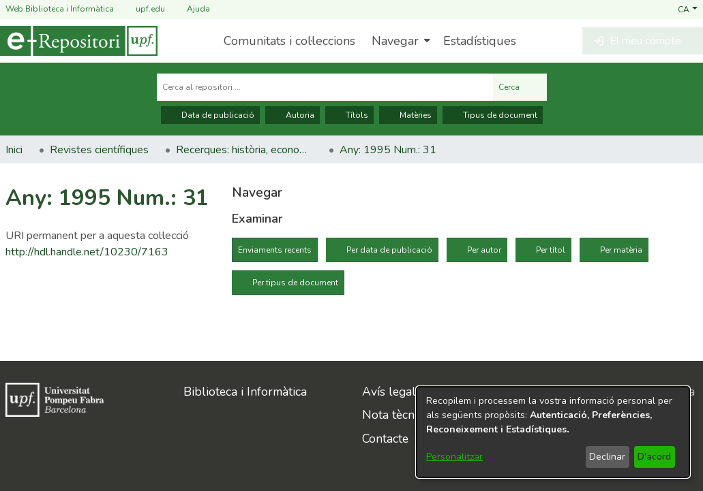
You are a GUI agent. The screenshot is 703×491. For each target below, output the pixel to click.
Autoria (292, 115)
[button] (688, 9)
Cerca (519, 87)
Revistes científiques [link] (99, 149)
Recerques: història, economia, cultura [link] (244, 149)
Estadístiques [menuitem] (479, 41)
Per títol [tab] (550, 249)
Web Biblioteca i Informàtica (59, 8)
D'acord (654, 456)
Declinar (607, 456)
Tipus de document (492, 115)
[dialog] (553, 432)
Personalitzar (454, 456)
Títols (349, 115)
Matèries (408, 115)
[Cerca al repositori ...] (325, 87)
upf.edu (142, 9)
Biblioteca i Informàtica (245, 391)
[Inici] (79, 41)
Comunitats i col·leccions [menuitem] (289, 41)
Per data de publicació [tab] (389, 249)
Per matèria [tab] (621, 249)
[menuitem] (399, 41)
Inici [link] (14, 149)
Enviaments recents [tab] (275, 249)
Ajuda (190, 9)
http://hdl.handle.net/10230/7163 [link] (86, 251)
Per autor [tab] (484, 249)
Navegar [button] (395, 41)
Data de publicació (210, 115)
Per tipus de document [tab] (295, 282)
